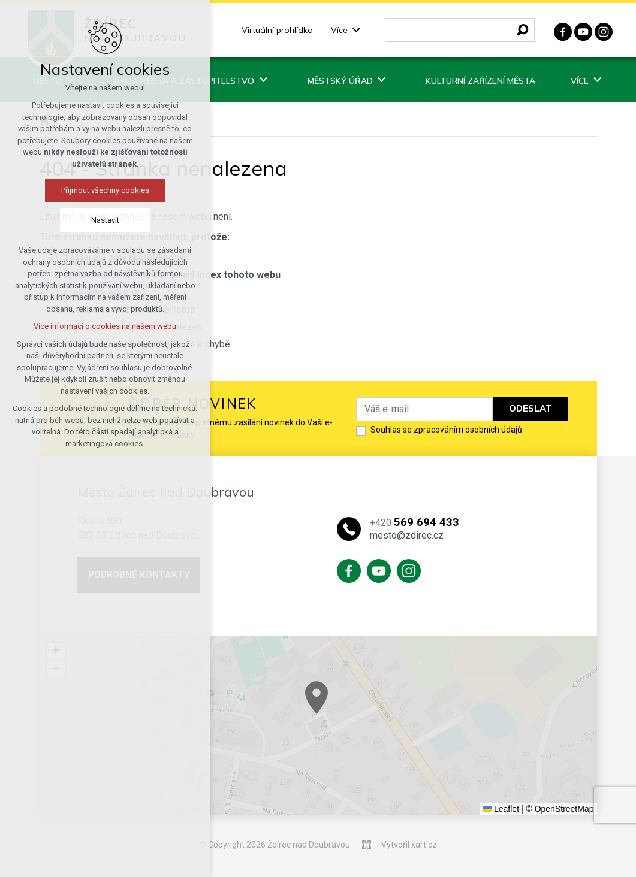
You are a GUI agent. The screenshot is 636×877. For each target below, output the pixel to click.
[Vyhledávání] (523, 30)
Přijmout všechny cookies (105, 190)
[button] (345, 706)
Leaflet (501, 809)
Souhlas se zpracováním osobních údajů (446, 429)
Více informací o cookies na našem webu (105, 326)
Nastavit (105, 220)
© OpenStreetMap (559, 809)
